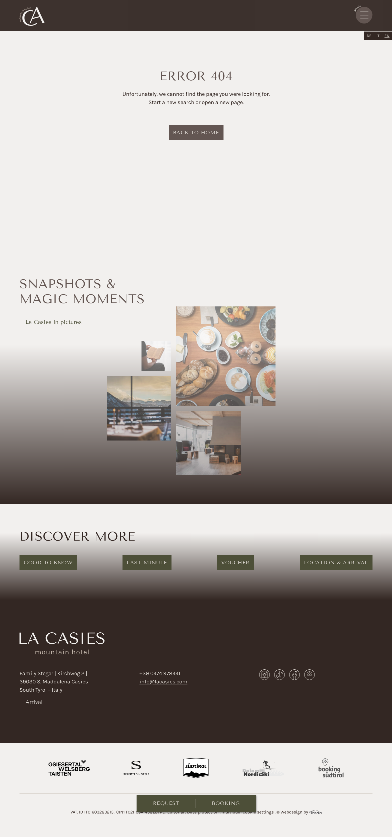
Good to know (48, 563)
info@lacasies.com (164, 681)
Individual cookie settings (248, 811)
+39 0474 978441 (160, 673)
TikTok (279, 674)
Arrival (34, 702)
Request (166, 803)
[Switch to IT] (379, 36)
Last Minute (147, 563)
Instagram (264, 674)
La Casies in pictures (54, 322)
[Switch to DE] (370, 36)
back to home (196, 133)
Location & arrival (336, 563)
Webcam (309, 674)
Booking (226, 803)
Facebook (294, 674)
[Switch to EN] (387, 36)
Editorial (175, 811)
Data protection (203, 811)
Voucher (235, 563)
